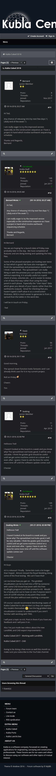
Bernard (26, 81)
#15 (49, 517)
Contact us (9, 712)
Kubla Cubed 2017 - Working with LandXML (23, 635)
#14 (49, 437)
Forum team (10, 708)
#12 (49, 193)
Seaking (25, 411)
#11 (49, 107)
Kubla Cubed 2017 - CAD (15, 641)
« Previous (14, 63)
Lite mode (9, 716)
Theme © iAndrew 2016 (15, 766)
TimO (24, 331)
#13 (49, 357)
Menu (5, 42)
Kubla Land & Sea (12, 736)
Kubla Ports (10, 733)
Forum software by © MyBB (39, 766)
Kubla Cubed (10, 729)
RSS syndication (12, 720)
